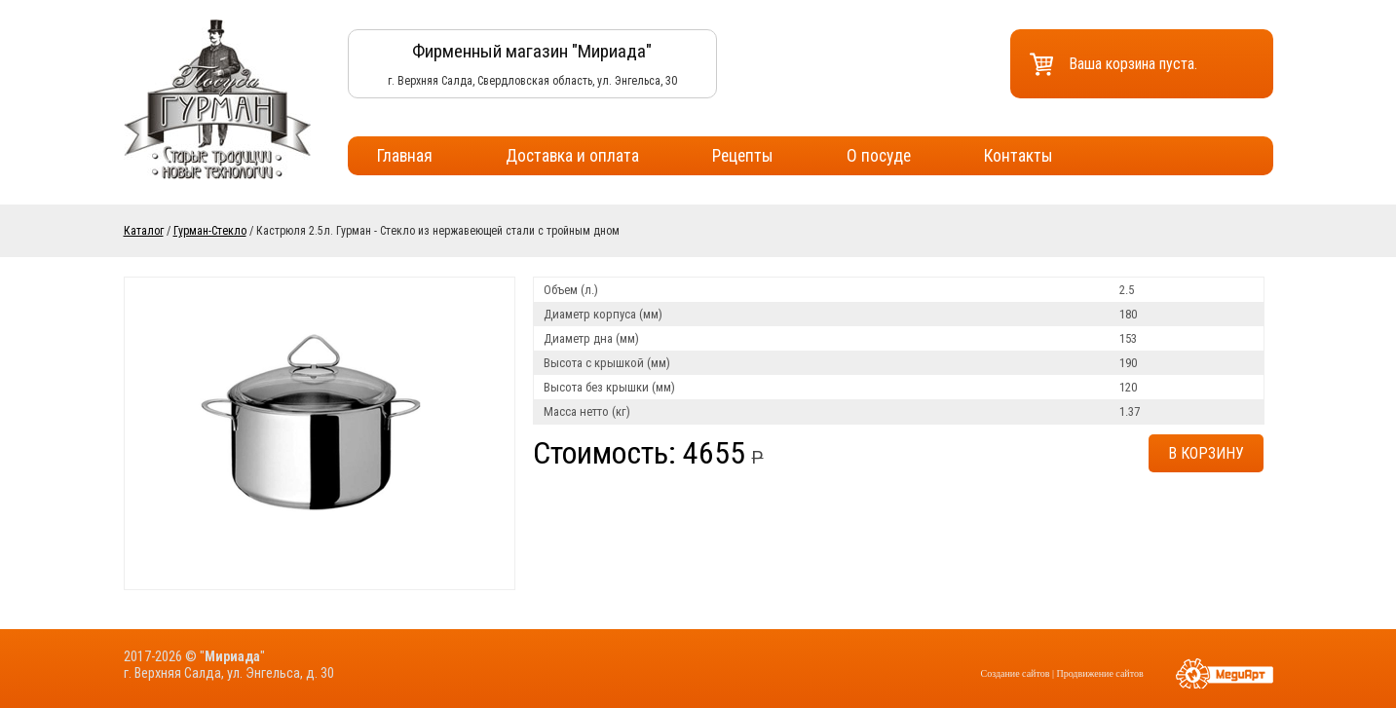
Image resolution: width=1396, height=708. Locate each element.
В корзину (1206, 453)
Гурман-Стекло (209, 231)
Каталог (144, 231)
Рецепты (742, 156)
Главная (405, 156)
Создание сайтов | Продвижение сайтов (1062, 673)
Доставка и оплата (572, 156)
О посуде (879, 156)
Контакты (1018, 156)
